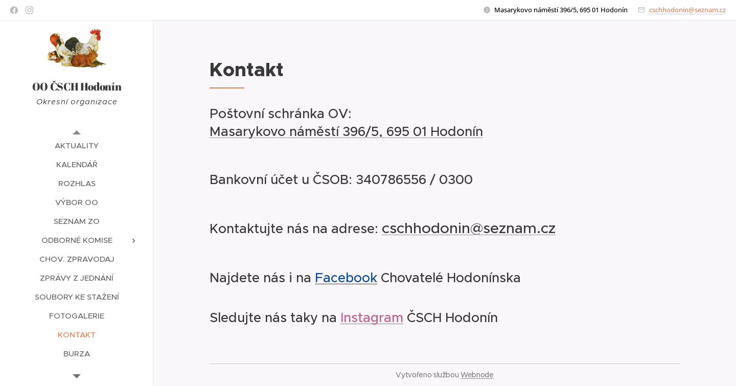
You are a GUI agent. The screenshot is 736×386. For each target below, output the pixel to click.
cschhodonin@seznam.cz (687, 9)
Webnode (477, 374)
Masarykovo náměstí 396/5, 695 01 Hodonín (346, 131)
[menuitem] (76, 145)
